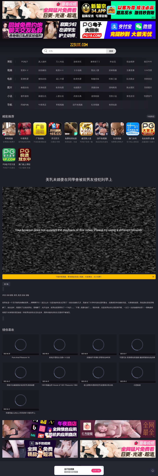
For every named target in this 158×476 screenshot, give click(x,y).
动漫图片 (77, 87)
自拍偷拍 (42, 70)
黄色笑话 (130, 96)
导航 (9, 104)
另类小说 (113, 96)
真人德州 (42, 61)
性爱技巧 (148, 96)
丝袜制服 (113, 70)
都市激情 (25, 96)
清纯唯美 (113, 87)
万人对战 (60, 61)
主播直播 (130, 70)
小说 (9, 96)
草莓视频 (60, 104)
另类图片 (148, 87)
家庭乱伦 (42, 96)
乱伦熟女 (130, 78)
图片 (9, 87)
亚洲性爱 (25, 78)
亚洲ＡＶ (25, 70)
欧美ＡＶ (60, 70)
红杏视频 (95, 104)
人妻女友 (60, 96)
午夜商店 (42, 104)
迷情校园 (95, 96)
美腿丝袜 (95, 87)
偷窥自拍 (25, 87)
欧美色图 (60, 87)
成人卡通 (60, 78)
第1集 (6, 284)
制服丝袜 (95, 78)
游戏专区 (77, 61)
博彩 (9, 61)
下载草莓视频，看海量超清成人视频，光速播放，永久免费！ (105, 276)
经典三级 (113, 78)
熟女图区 (130, 87)
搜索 (111, 51)
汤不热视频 (77, 104)
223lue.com (79, 44)
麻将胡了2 (95, 61)
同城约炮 (25, 104)
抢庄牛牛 (148, 61)
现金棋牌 (130, 61)
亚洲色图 (42, 87)
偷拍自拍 (42, 78)
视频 (9, 70)
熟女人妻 (95, 70)
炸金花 (113, 61)
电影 (9, 78)
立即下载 (96, 470)
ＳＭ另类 (148, 70)
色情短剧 (113, 104)
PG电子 (24, 61)
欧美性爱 (77, 78)
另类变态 (148, 78)
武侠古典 (77, 96)
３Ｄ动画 (77, 70)
